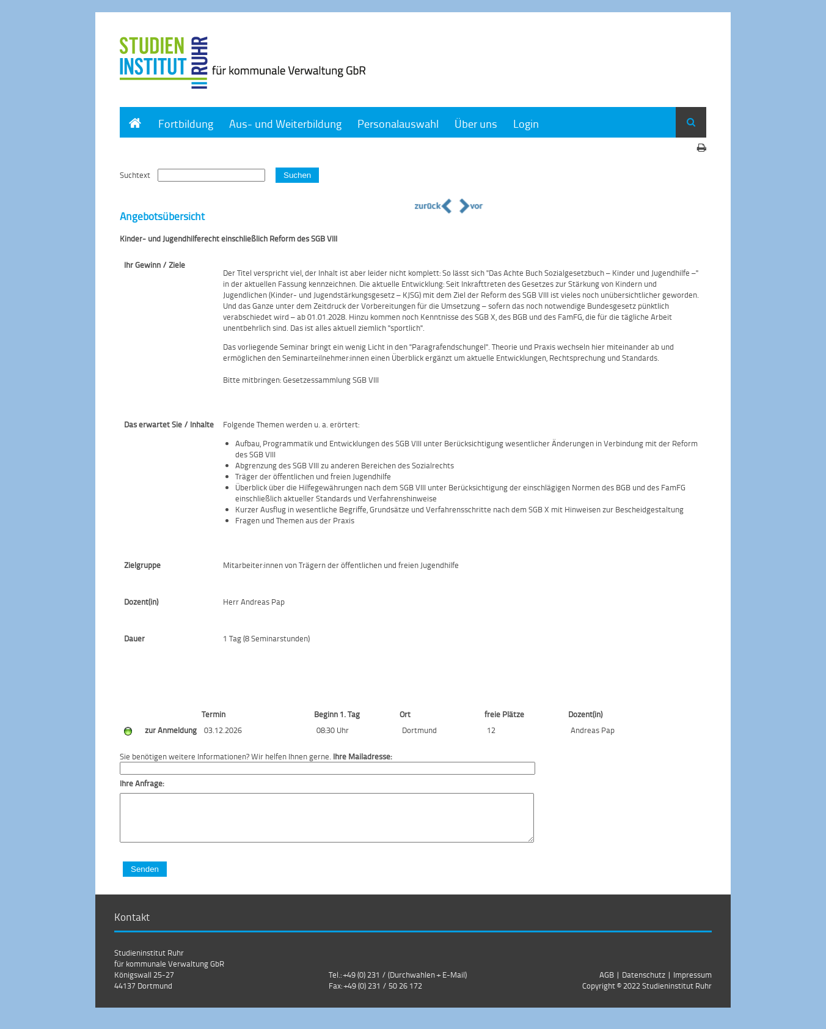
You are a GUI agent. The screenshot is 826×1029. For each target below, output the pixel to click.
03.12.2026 (223, 730)
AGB (606, 983)
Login (526, 123)
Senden (145, 878)
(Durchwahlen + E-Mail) (427, 983)
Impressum (692, 983)
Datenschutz (643, 983)
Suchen (297, 175)
